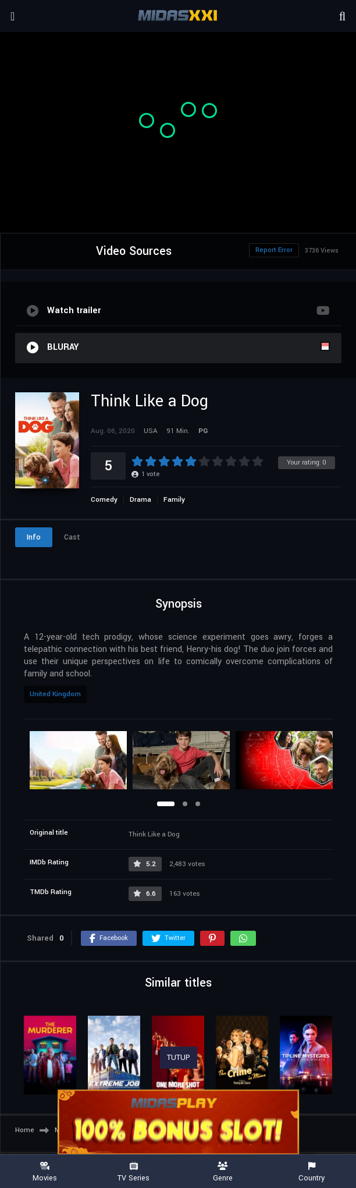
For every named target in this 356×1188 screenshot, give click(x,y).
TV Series (133, 1172)
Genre (222, 1172)
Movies (44, 1172)
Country (311, 1172)
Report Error (274, 250)
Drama (140, 499)
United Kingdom (55, 694)
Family (174, 499)
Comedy (104, 499)
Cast (72, 537)
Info (34, 537)
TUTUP (178, 1057)
